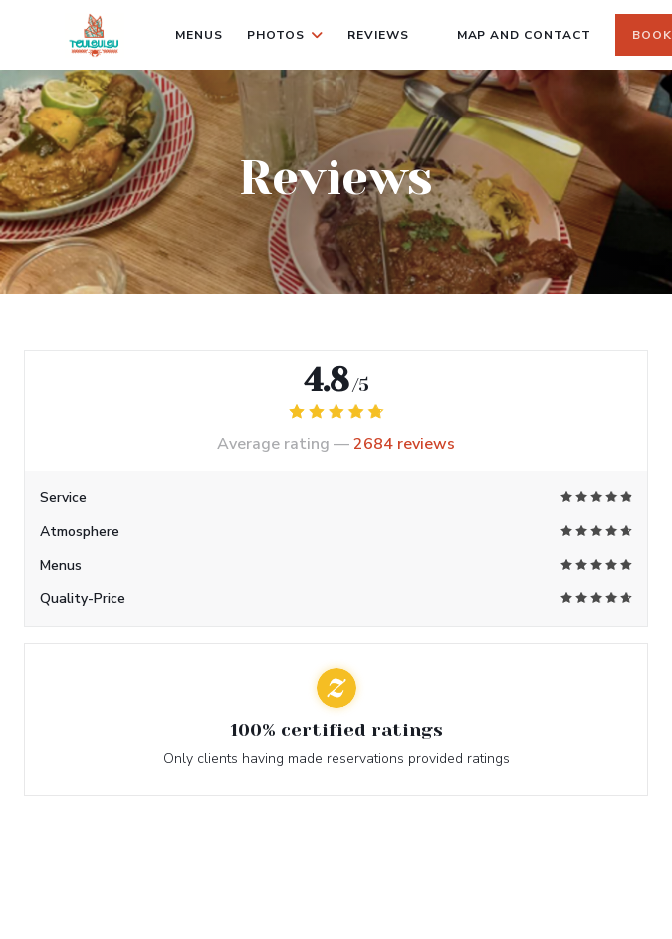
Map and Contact (524, 35)
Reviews (378, 35)
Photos (285, 35)
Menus (199, 35)
